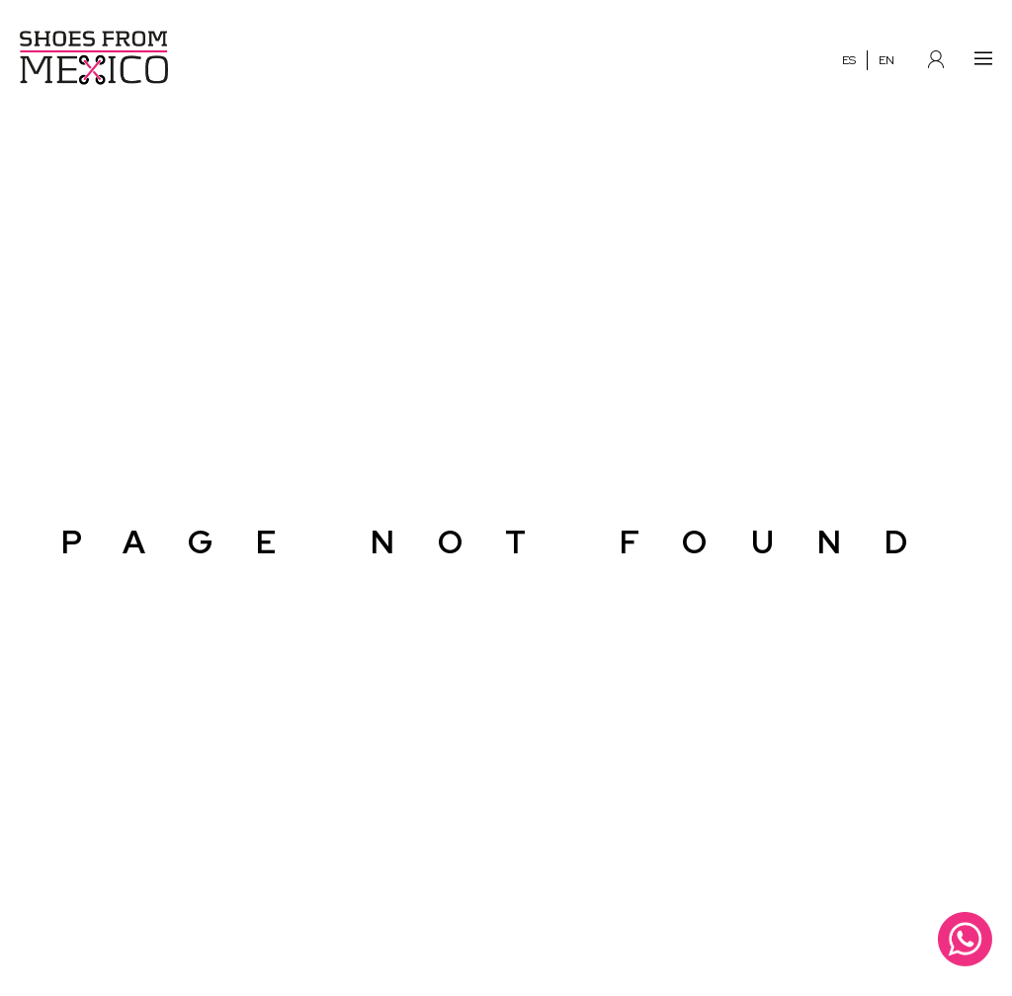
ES (849, 61)
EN (886, 61)
